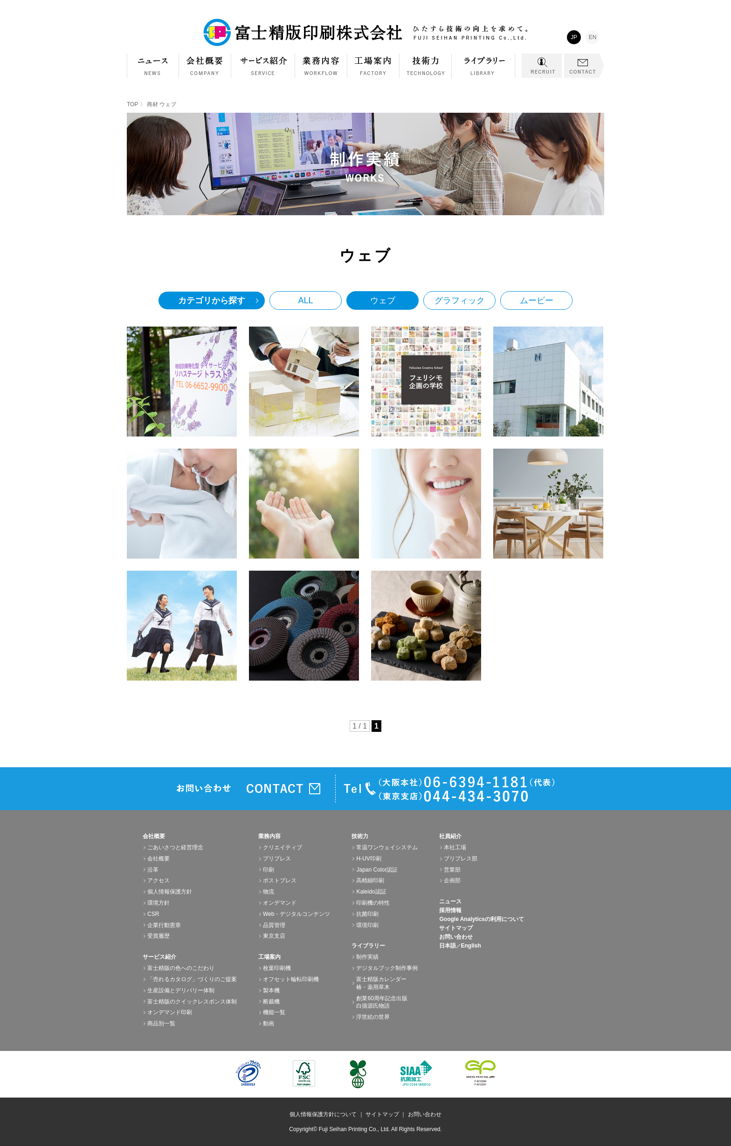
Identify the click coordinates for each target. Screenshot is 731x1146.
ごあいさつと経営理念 (175, 847)
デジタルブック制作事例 (387, 968)
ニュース (450, 901)
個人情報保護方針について (323, 1114)
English (471, 945)
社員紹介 (450, 836)
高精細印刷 (370, 880)
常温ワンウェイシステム (387, 847)
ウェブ (382, 300)
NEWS (153, 66)
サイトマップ (456, 928)
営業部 (452, 869)
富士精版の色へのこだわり (180, 968)
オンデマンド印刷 (169, 1012)
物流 (268, 891)
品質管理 (274, 925)
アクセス (158, 880)
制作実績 (367, 957)
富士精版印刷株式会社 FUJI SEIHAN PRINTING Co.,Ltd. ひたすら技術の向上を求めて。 (365, 33)
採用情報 (450, 910)
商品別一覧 (161, 1023)
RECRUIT (542, 66)
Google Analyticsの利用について (481, 919)
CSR (153, 914)
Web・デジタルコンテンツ (296, 914)
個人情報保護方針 (169, 891)
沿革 (153, 869)
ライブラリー (483, 71)
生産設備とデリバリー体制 (180, 990)
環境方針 (158, 903)
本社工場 (455, 847)
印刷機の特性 (373, 903)
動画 (268, 1023)
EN (593, 37)
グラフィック (459, 300)
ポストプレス (280, 880)
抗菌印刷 (367, 914)
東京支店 (274, 936)
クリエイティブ (282, 847)
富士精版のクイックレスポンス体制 (192, 1001)
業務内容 (321, 71)
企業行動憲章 (164, 925)
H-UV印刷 (368, 858)
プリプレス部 (460, 858)
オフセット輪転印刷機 (291, 979)
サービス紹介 (263, 71)
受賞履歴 (158, 936)
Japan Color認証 (377, 869)
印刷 (268, 869)
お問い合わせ (456, 937)
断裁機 (271, 1001)
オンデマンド (280, 903)
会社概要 (205, 71)
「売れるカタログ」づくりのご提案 (192, 979)
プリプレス (277, 858)
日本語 (447, 945)
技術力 (426, 71)
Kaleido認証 (371, 891)
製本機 (271, 990)
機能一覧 (274, 1012)
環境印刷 (367, 925)
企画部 (452, 880)
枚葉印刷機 (277, 968)
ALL (305, 300)
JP (574, 37)
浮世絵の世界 (373, 1017)
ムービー (536, 300)
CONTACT (584, 66)
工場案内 (373, 71)
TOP (132, 104)
